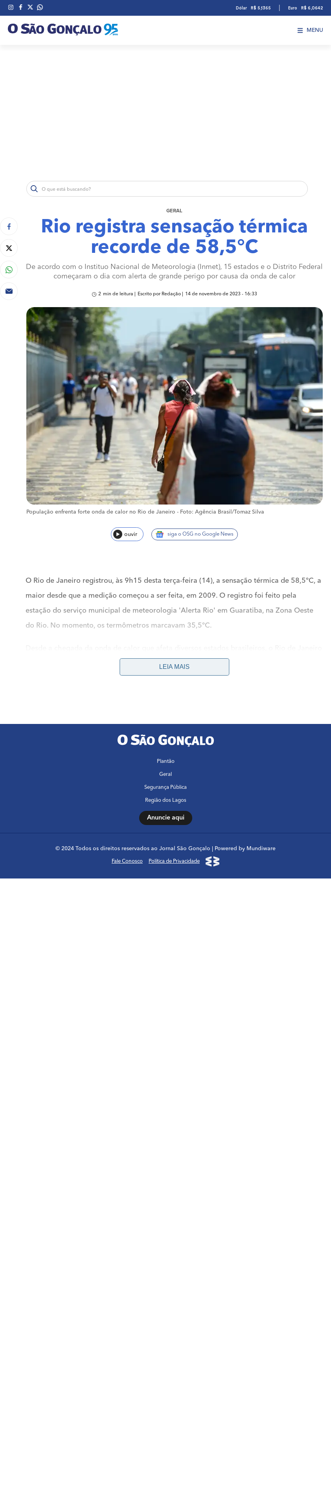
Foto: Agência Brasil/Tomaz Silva (222, 512)
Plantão (166, 761)
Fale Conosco (127, 861)
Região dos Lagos (165, 800)
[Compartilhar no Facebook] (9, 226)
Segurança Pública (165, 787)
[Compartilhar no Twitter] (9, 248)
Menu (310, 30)
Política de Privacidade (174, 861)
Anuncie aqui (165, 818)
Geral (174, 211)
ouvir (125, 534)
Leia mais (174, 666)
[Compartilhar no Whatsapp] (9, 269)
